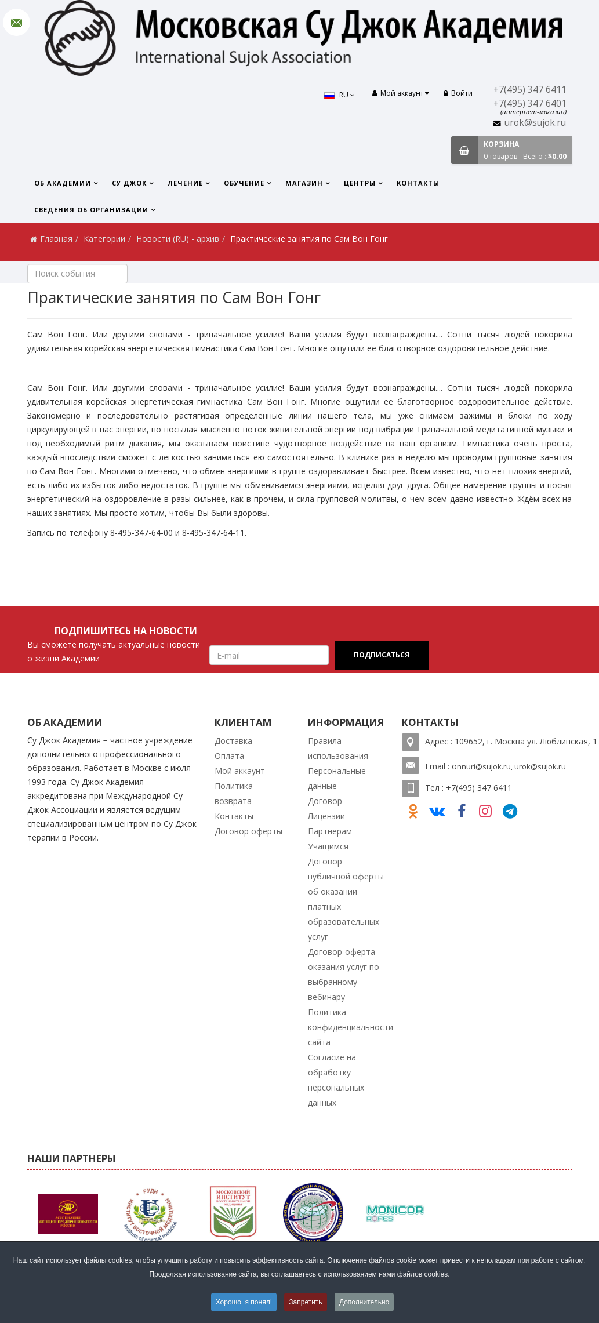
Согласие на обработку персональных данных (336, 1080)
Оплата (229, 755)
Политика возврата (234, 793)
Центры (360, 183)
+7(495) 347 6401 (530, 103)
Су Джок (129, 183)
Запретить (305, 1302)
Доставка (233, 740)
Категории (104, 238)
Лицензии (326, 816)
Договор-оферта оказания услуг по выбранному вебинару (343, 974)
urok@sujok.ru (535, 123)
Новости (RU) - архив (177, 238)
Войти (458, 93)
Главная (56, 238)
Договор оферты (248, 831)
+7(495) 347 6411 (530, 89)
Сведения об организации (91, 209)
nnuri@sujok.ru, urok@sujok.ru (511, 766)
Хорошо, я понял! (244, 1302)
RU (339, 95)
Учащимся (328, 846)
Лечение (185, 183)
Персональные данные (337, 778)
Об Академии (62, 183)
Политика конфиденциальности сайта (350, 1027)
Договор (325, 800)
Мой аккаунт (240, 770)
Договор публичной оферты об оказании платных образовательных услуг (346, 899)
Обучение (244, 183)
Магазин (304, 183)
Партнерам (330, 831)
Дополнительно (364, 1302)
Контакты (418, 183)
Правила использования (338, 748)
